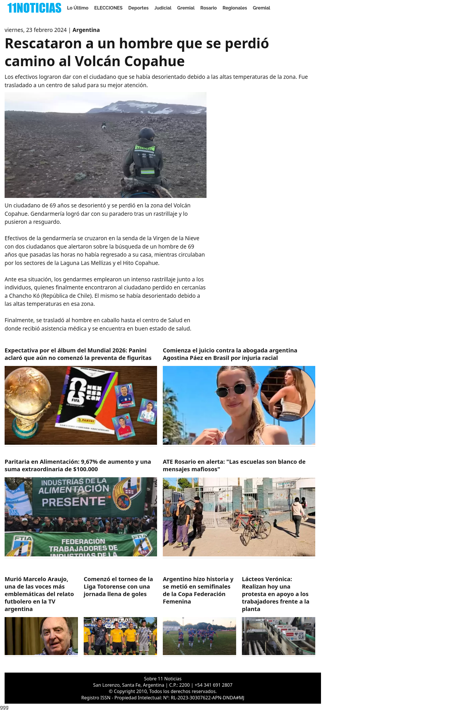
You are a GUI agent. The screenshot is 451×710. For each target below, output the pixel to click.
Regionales (235, 8)
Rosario (208, 8)
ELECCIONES (108, 8)
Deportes (138, 8)
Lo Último (78, 8)
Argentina (86, 30)
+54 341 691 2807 (213, 685)
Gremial (186, 8)
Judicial (162, 8)
